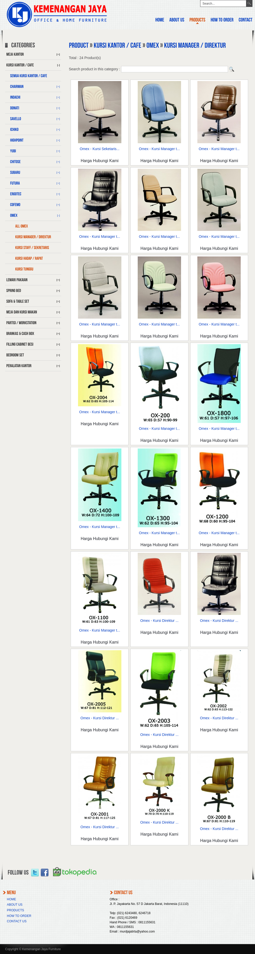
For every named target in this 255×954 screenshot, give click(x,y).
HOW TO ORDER (19, 916)
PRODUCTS (15, 910)
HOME (11, 899)
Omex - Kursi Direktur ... (159, 621)
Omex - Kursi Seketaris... (100, 149)
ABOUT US (14, 904)
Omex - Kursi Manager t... (159, 149)
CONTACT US (17, 921)
